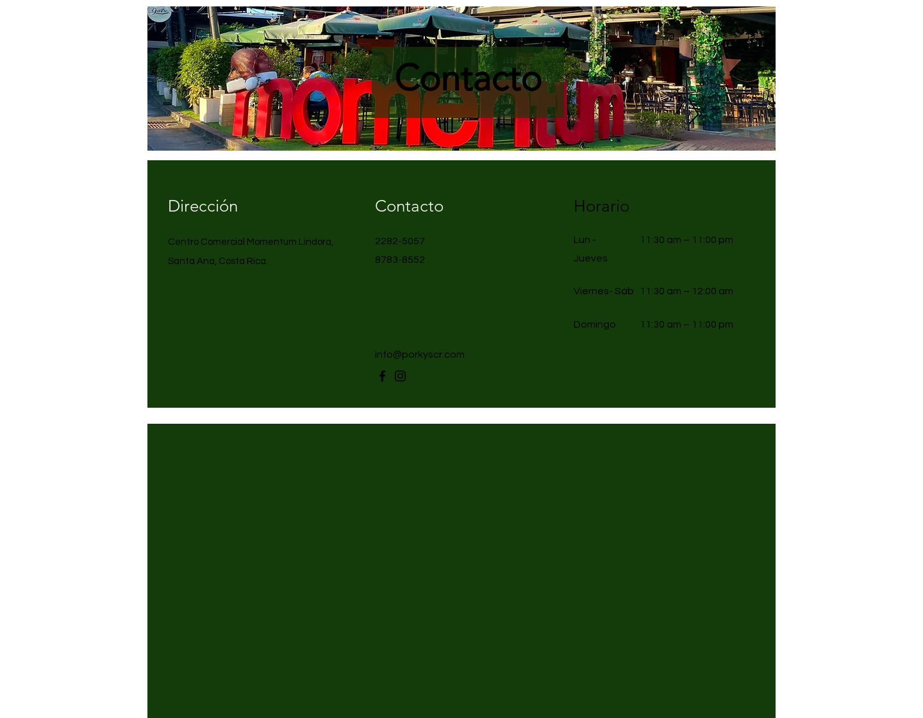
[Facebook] (382, 376)
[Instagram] (400, 376)
